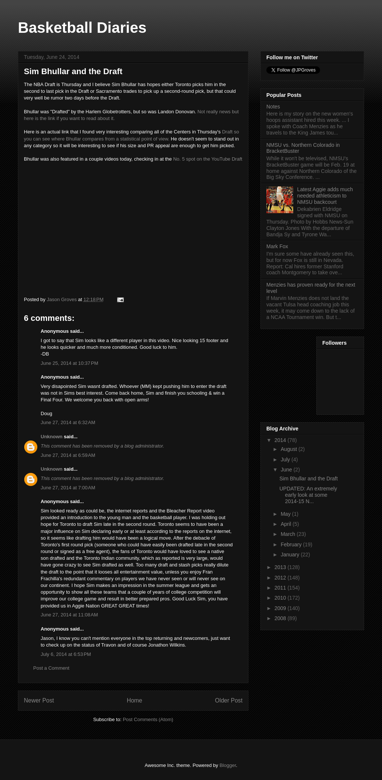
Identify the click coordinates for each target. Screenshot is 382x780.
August (289, 449)
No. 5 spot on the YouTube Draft (207, 159)
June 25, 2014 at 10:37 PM (69, 363)
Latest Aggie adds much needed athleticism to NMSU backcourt (325, 195)
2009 (281, 608)
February (292, 544)
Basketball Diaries (82, 27)
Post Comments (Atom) (148, 719)
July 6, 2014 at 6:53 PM (66, 654)
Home (135, 700)
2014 (281, 440)
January (291, 555)
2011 (281, 588)
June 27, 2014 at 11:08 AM (69, 615)
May (286, 514)
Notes (273, 107)
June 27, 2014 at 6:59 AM (68, 455)
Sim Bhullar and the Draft (308, 478)
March (289, 534)
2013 (281, 567)
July (286, 459)
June (287, 470)
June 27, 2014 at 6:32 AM (68, 422)
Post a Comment (51, 668)
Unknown (52, 436)
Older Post (228, 700)
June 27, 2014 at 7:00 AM (68, 487)
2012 (281, 578)
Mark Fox (277, 246)
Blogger (227, 765)
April (286, 524)
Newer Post (39, 700)
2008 (281, 618)
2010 (281, 598)
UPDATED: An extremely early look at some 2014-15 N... (308, 495)
